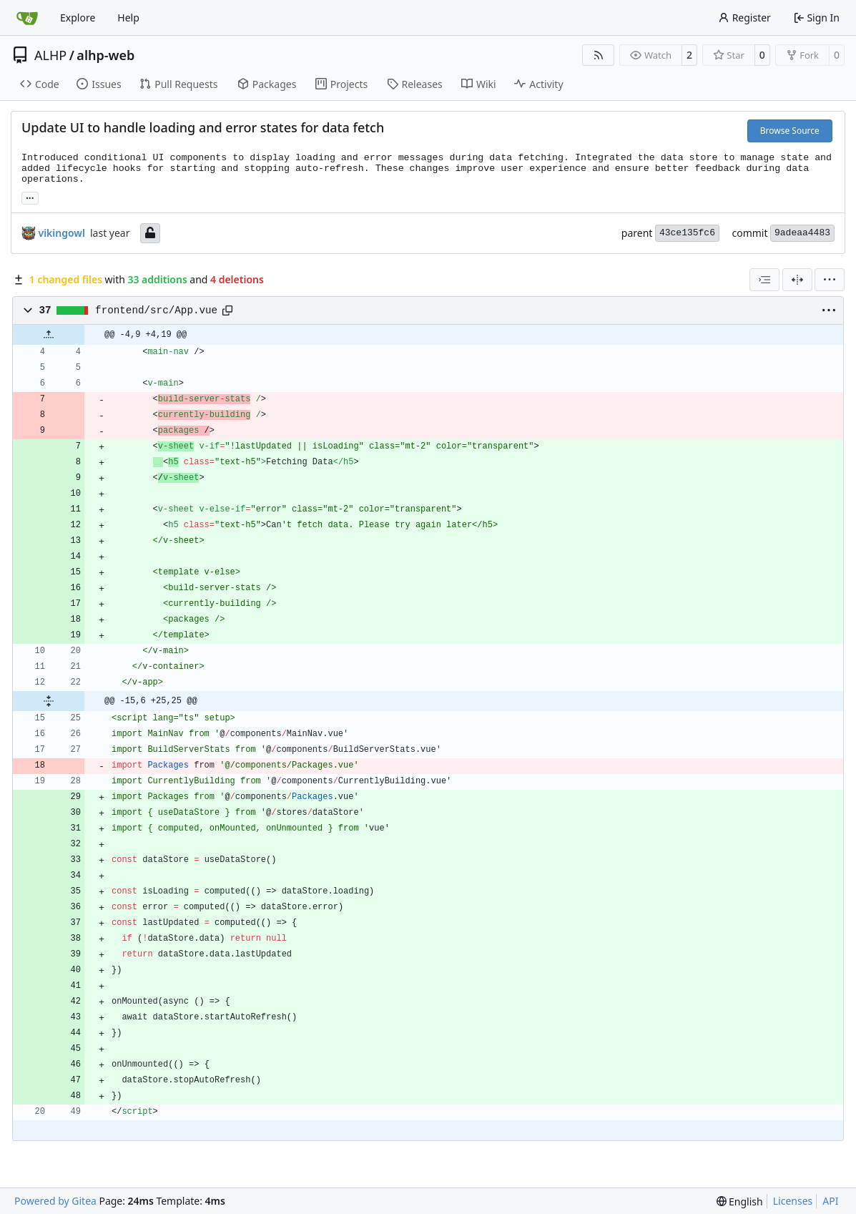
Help (128, 17)
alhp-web (105, 55)
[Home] (27, 18)
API (830, 1201)
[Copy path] (227, 310)
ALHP (50, 55)
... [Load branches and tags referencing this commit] (30, 197)
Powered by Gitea (55, 1201)
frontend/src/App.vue (156, 310)
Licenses (793, 1201)
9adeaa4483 (802, 232)
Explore (77, 17)
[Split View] (797, 279)
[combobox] (764, 279)
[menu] (830, 279)
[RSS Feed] (598, 55)
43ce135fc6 (687, 232)
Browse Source (790, 130)
